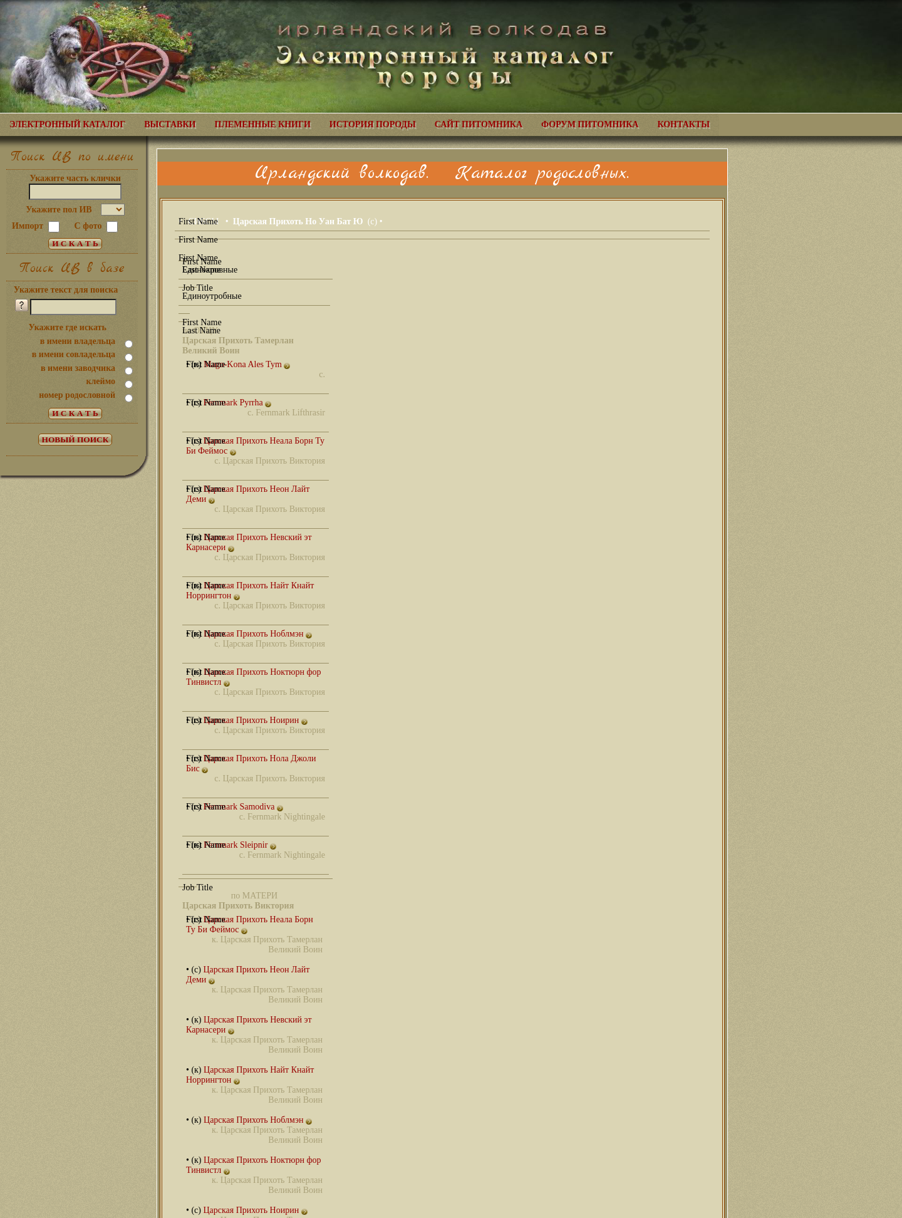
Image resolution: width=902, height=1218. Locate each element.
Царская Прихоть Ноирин (255, 720)
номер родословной (77, 395)
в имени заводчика (78, 368)
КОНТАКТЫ (683, 124)
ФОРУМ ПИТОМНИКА (589, 124)
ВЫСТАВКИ (169, 124)
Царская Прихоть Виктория (274, 461)
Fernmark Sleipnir (240, 845)
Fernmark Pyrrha (237, 402)
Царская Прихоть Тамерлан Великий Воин (271, 944)
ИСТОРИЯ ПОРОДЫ (372, 124)
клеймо (100, 381)
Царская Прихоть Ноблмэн (258, 633)
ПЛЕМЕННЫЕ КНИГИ (263, 124)
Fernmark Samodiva (243, 806)
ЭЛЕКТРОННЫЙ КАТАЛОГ (67, 124)
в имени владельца (77, 341)
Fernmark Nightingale (286, 816)
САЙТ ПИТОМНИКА (478, 124)
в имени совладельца (73, 354)
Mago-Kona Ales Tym (247, 364)
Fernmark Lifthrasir (290, 412)
